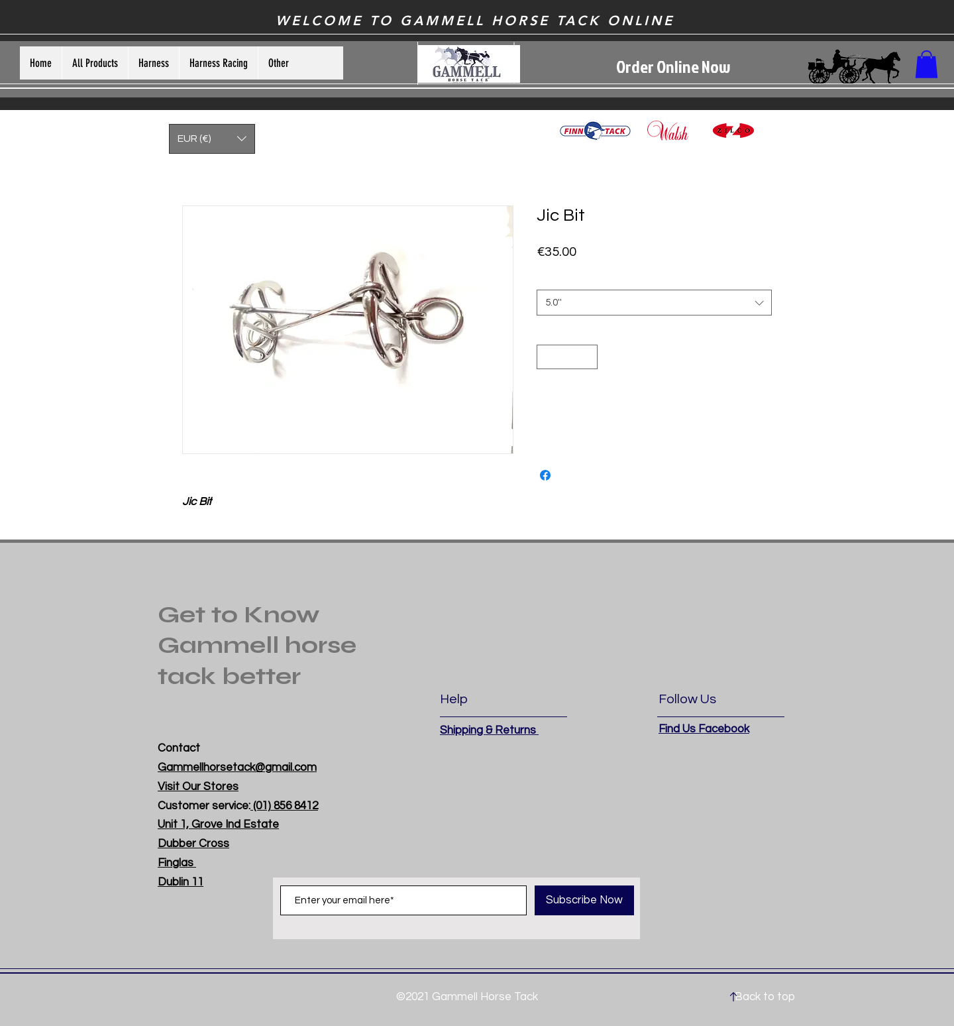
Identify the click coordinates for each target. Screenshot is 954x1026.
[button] (926, 64)
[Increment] (587, 357)
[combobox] (654, 302)
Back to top (765, 997)
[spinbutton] (567, 357)
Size (548, 277)
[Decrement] (547, 357)
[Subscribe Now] (584, 900)
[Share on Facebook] (545, 475)
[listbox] (212, 139)
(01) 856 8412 (284, 806)
